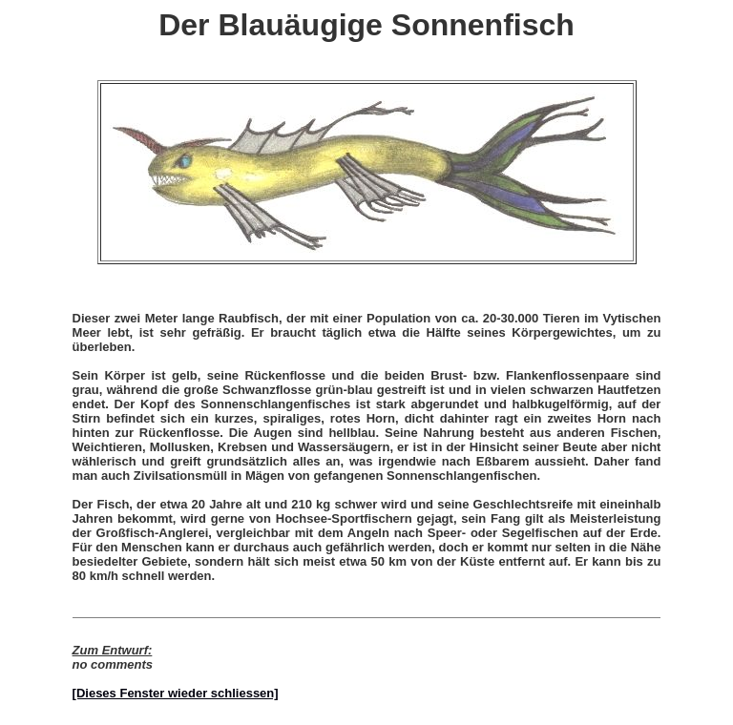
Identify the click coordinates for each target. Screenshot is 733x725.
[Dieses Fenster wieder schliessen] (176, 693)
